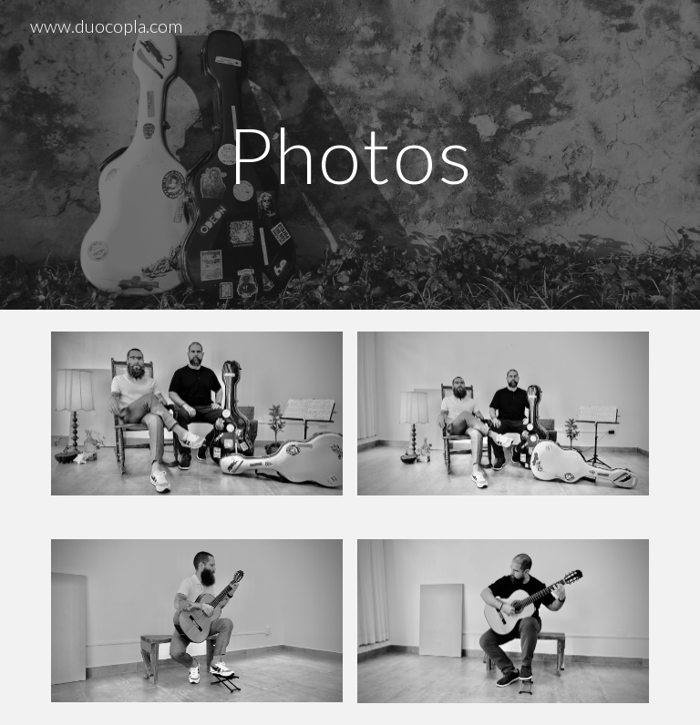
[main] (349, 154)
